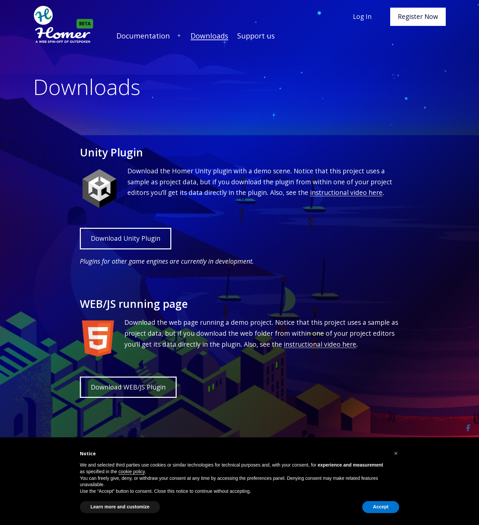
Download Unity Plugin (125, 238)
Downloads (209, 36)
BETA (84, 24)
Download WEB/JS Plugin (128, 387)
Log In (362, 16)
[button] (396, 453)
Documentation (143, 36)
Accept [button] (381, 506)
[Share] (468, 428)
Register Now (418, 16)
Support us (256, 36)
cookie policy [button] (131, 471)
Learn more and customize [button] (119, 506)
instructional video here (346, 192)
